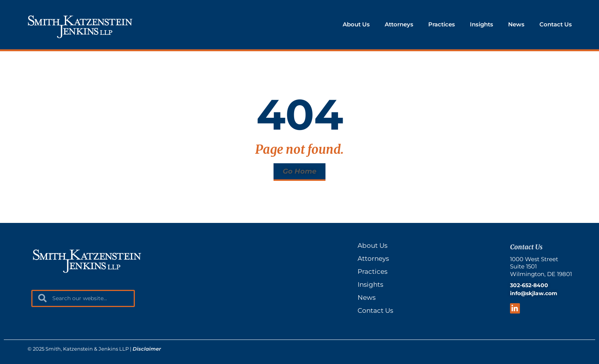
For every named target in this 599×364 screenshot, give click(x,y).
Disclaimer (147, 349)
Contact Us (555, 24)
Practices (441, 24)
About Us (356, 24)
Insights (481, 24)
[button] (299, 172)
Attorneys (399, 24)
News (516, 24)
